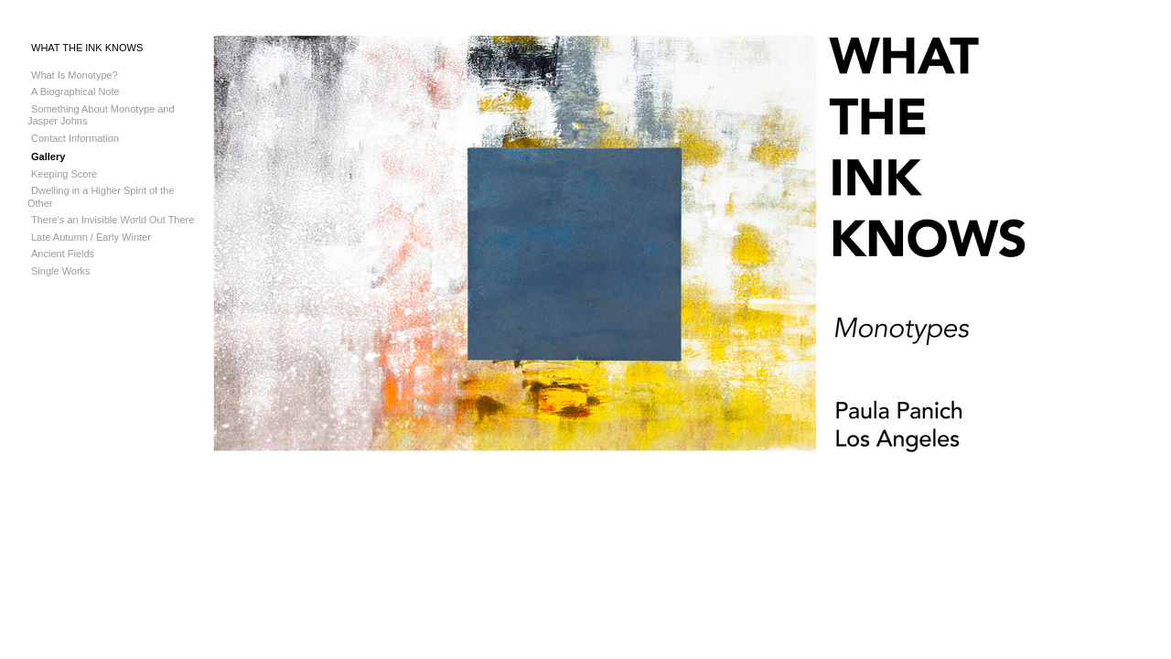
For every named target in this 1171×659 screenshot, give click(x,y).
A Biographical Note (75, 91)
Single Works (61, 270)
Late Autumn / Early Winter (91, 237)
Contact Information (75, 138)
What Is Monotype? (74, 75)
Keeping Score (64, 173)
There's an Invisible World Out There (112, 219)
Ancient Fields (62, 253)
